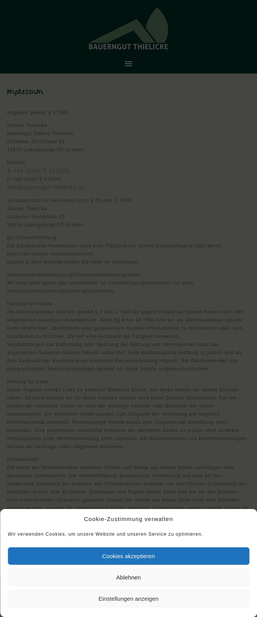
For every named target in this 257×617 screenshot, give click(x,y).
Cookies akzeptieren (128, 556)
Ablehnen (128, 577)
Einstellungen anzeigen (128, 598)
